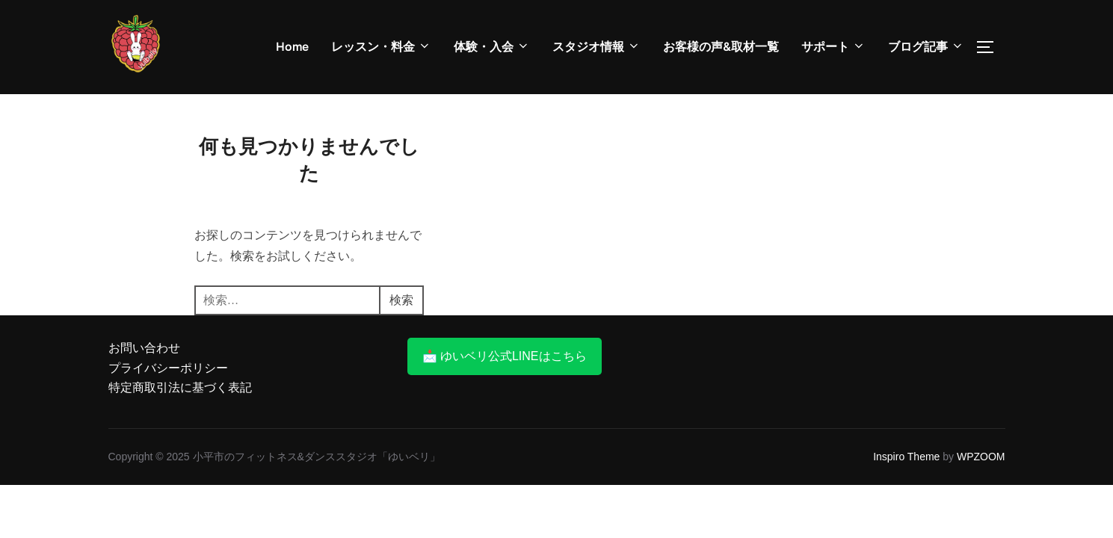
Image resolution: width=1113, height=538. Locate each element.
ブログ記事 (926, 47)
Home (292, 47)
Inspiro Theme (906, 457)
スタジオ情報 (596, 47)
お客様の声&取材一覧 (721, 47)
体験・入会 (492, 47)
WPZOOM (981, 457)
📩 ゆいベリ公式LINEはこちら (504, 356)
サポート (833, 47)
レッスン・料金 (381, 47)
